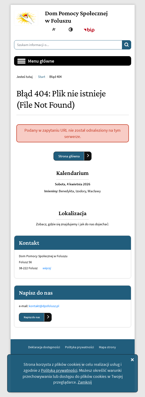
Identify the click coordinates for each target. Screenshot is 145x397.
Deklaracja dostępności (44, 347)
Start (41, 77)
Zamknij (85, 382)
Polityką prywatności (59, 370)
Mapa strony (107, 347)
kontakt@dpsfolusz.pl (44, 306)
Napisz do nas (32, 317)
